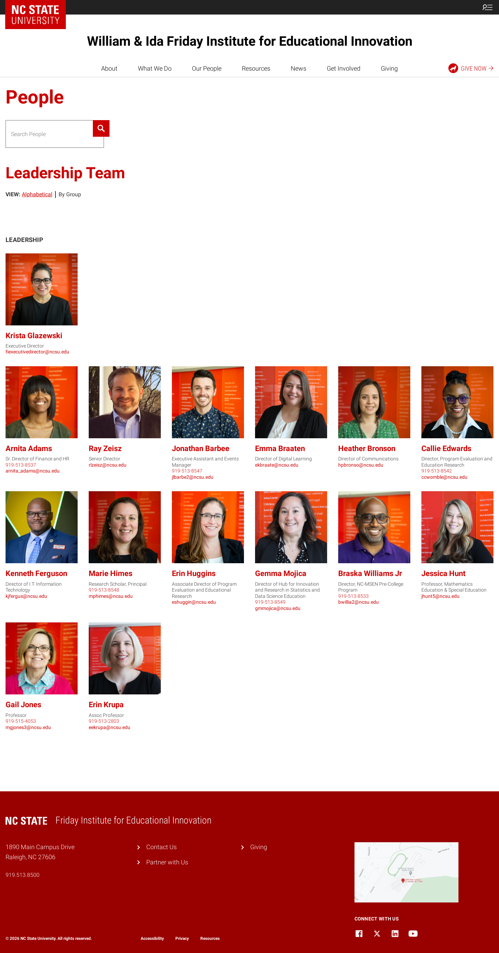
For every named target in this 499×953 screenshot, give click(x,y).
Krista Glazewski (34, 335)
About (109, 68)
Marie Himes (110, 573)
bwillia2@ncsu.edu (358, 602)
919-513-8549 (270, 602)
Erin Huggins (194, 573)
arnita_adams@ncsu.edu (33, 471)
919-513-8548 (104, 590)
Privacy (182, 938)
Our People (206, 68)
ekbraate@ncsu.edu (276, 465)
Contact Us (161, 847)
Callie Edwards (446, 448)
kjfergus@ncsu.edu (26, 596)
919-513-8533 (353, 596)
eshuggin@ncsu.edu (194, 602)
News (298, 68)
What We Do (155, 68)
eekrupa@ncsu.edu (109, 727)
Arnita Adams (29, 448)
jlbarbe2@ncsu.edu (192, 477)
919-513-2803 (104, 721)
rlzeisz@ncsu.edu (107, 465)
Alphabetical (37, 194)
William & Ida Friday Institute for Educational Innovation (249, 41)
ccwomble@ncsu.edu (444, 477)
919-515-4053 (21, 721)
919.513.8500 (23, 875)
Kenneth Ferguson (36, 573)
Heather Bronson (366, 448)
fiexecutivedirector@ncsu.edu (37, 351)
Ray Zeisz (105, 448)
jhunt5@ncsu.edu (440, 596)
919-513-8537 (21, 465)
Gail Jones (23, 704)
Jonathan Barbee (200, 448)
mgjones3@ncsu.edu (28, 727)
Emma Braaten (280, 448)
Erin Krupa (106, 704)
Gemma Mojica (280, 573)
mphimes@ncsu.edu (111, 596)
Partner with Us (167, 862)
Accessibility (152, 938)
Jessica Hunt (443, 573)
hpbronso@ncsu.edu (360, 465)
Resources (256, 68)
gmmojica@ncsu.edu (277, 608)
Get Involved (343, 68)
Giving (389, 68)
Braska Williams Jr (370, 573)
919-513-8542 (436, 471)
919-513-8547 (187, 471)
